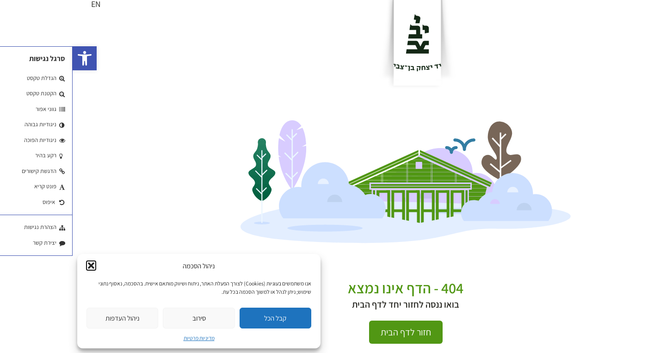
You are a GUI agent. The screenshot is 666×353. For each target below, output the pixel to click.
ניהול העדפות (50, 318)
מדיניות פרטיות (126, 337)
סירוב (126, 318)
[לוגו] (345, 42)
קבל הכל (202, 318)
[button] (12, 58)
